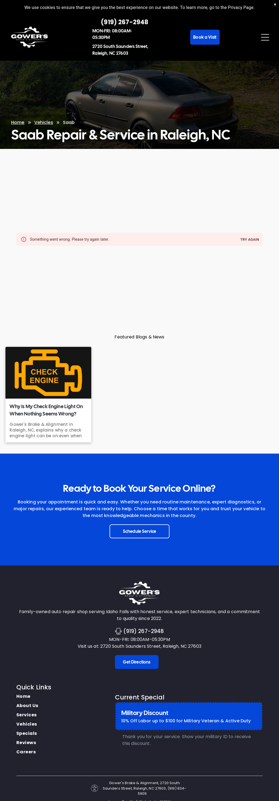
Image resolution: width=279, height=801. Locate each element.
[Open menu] (265, 37)
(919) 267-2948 (143, 631)
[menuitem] (27, 696)
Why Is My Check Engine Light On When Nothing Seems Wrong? (46, 410)
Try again (249, 240)
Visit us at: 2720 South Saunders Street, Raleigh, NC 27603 (139, 646)
